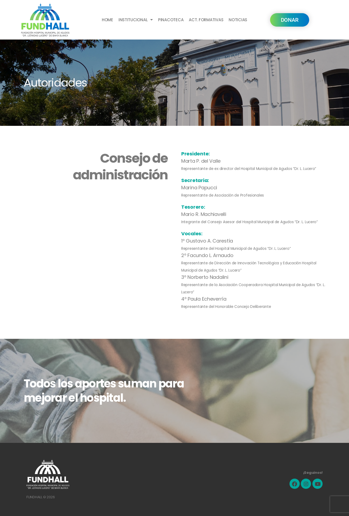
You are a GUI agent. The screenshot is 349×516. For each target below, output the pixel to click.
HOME (107, 20)
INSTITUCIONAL (135, 19)
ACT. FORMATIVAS (206, 20)
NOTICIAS (238, 20)
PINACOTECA (170, 20)
